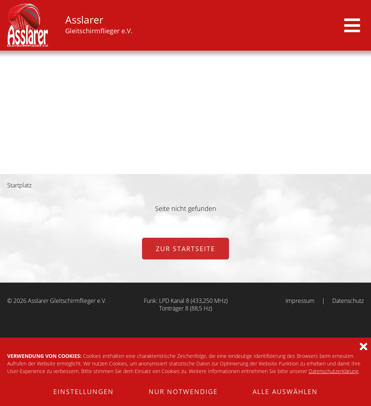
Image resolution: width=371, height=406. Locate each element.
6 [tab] (209, 168)
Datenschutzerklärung (333, 371)
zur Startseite (185, 248)
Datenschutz (348, 301)
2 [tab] (171, 168)
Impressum (299, 301)
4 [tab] (190, 168)
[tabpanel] (185, 112)
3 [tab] (181, 168)
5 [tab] (199, 168)
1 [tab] (162, 168)
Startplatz (19, 185)
